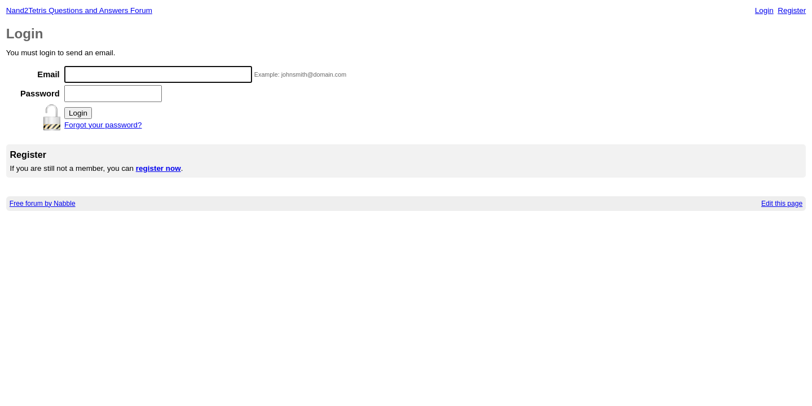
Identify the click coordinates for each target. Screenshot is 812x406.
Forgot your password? (103, 125)
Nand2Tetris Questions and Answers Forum (79, 10)
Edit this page (781, 204)
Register (792, 10)
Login (764, 10)
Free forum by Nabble (43, 204)
